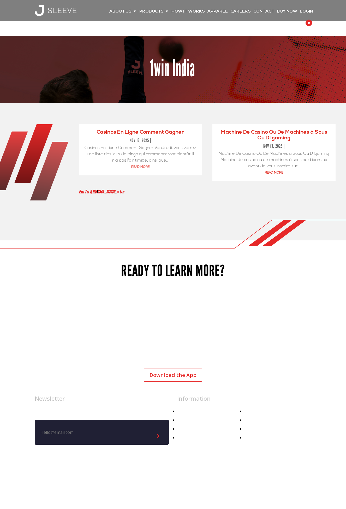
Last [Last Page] (122, 192)
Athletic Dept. (190, 437)
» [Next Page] (118, 192)
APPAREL (217, 12)
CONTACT (263, 12)
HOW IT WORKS (188, 12)
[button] (304, 28)
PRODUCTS (151, 12)
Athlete (184, 429)
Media (250, 420)
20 (110, 192)
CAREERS (240, 12)
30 (113, 192)
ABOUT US (120, 12)
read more (140, 167)
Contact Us (255, 429)
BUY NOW (287, 12)
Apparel (184, 420)
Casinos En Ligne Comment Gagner (140, 132)
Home (183, 411)
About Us (253, 411)
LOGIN (306, 12)
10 (107, 192)
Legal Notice (153, 478)
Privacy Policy (189, 478)
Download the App (173, 374)
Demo (250, 437)
